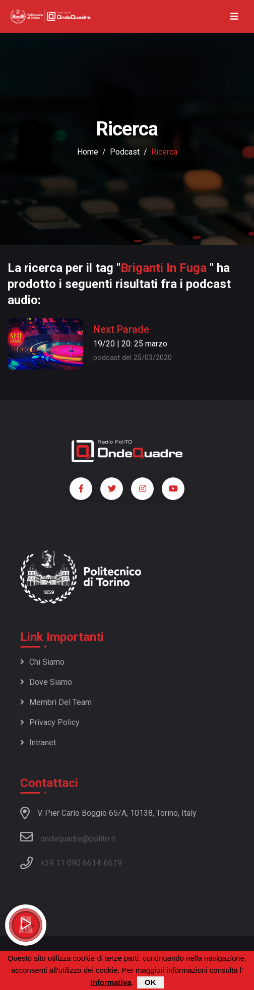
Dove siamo (46, 682)
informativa (110, 983)
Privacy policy (50, 722)
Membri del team (56, 702)
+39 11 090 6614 (70, 863)
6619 (113, 863)
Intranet (38, 742)
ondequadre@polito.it (67, 836)
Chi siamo (42, 662)
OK (150, 983)
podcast (125, 152)
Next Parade (121, 329)
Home (87, 152)
